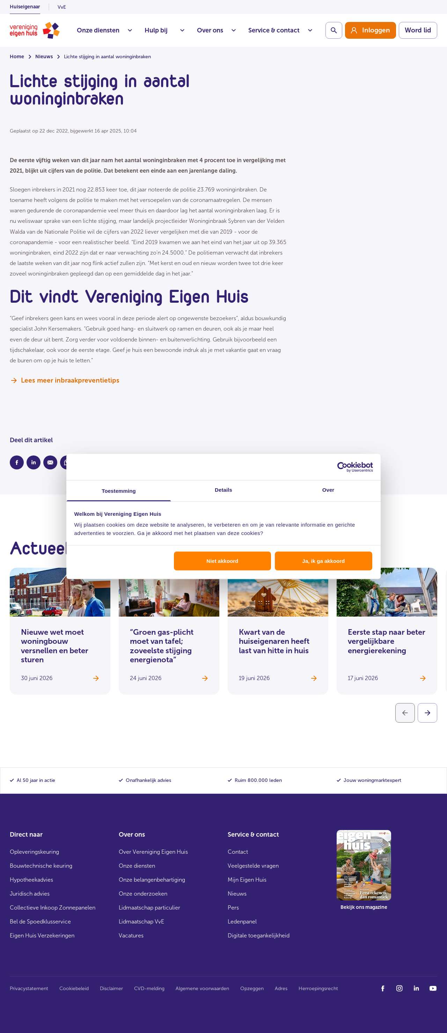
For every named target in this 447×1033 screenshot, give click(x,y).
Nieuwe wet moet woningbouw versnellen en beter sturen (54, 645)
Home (17, 57)
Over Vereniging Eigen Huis (153, 852)
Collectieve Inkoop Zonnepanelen (52, 907)
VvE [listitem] (62, 7)
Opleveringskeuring (34, 852)
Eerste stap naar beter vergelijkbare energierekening (386, 641)
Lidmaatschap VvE (141, 921)
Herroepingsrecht (318, 988)
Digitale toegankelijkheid (259, 935)
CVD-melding (149, 988)
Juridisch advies (30, 893)
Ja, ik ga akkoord (323, 561)
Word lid (418, 30)
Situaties (182, 30)
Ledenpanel (242, 921)
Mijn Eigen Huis (247, 879)
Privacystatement (29, 988)
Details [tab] (223, 490)
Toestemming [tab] (119, 491)
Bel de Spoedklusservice (40, 921)
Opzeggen (252, 988)
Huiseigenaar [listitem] (25, 7)
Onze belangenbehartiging (152, 879)
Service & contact (280, 30)
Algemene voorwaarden (202, 988)
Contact (238, 852)
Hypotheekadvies (31, 879)
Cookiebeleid (74, 988)
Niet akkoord (222, 561)
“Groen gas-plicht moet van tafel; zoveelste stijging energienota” (161, 645)
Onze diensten (104, 30)
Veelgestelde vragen (253, 865)
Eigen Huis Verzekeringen (42, 935)
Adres (281, 988)
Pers (233, 907)
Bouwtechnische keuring (41, 865)
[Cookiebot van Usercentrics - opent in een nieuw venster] (342, 467)
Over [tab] (328, 490)
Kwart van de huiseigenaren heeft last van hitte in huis (274, 641)
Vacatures (131, 935)
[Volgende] (427, 713)
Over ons (216, 30)
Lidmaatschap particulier (149, 907)
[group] (370, 30)
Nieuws (44, 57)
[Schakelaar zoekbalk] (333, 30)
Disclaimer (111, 988)
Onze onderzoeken (143, 893)
